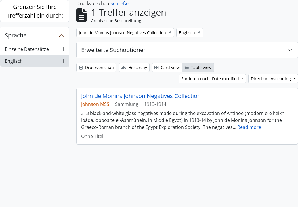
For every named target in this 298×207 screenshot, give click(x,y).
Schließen (120, 3)
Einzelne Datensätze (34, 50)
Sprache (15, 35)
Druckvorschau (96, 67)
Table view (198, 67)
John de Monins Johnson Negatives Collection (141, 96)
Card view (167, 67)
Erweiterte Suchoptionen (114, 50)
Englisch (34, 62)
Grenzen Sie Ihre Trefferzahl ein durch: (35, 11)
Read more (249, 127)
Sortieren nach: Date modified (210, 78)
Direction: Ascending (271, 78)
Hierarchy (134, 67)
